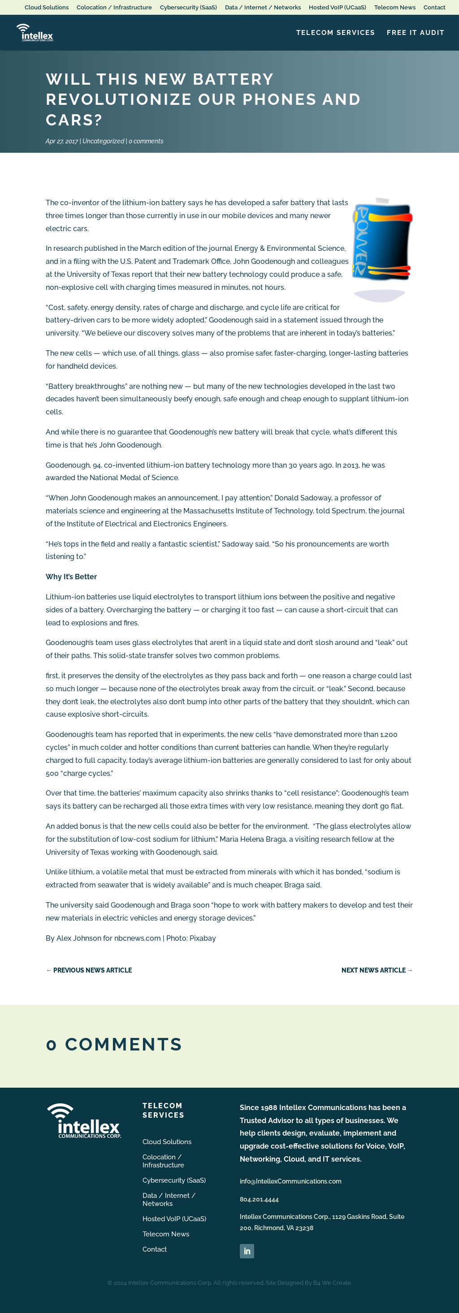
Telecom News (395, 7)
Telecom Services (335, 33)
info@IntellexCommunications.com (291, 1181)
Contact (435, 7)
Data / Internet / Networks (263, 7)
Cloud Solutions (47, 7)
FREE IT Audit (416, 33)
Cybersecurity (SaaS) (188, 7)
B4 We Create (332, 1282)
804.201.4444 (259, 1199)
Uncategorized (103, 141)
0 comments (146, 141)
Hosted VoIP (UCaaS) (337, 7)
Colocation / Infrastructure (114, 7)
